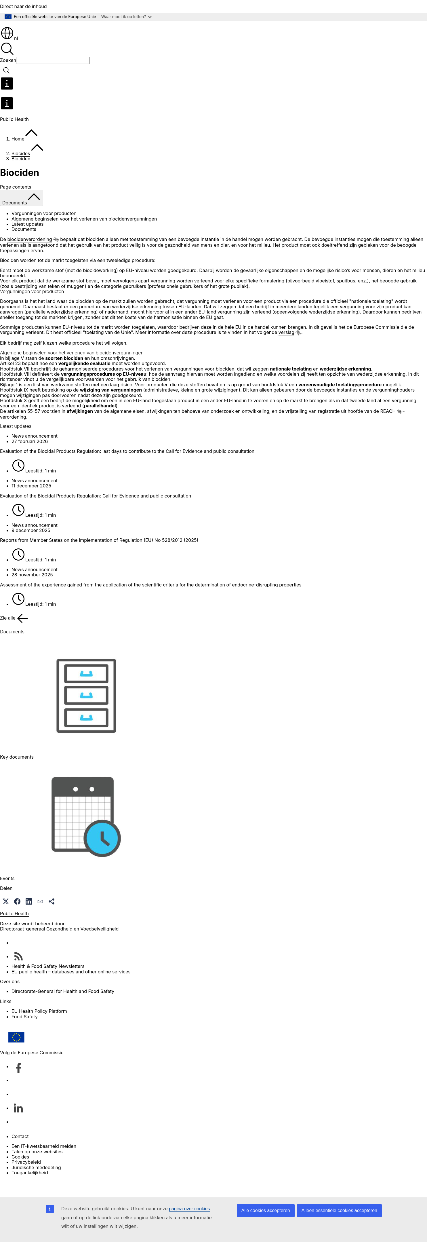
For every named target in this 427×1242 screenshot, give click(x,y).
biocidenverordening (29, 256)
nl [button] (9, 55)
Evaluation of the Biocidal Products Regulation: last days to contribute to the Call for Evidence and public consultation (127, 467)
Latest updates (28, 240)
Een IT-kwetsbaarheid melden (44, 1162)
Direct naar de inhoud (23, 6)
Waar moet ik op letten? (126, 16)
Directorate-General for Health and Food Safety (63, 1007)
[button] (5, 917)
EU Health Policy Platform (39, 1027)
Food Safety (25, 1033)
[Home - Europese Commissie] (42, 31)
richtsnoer (11, 395)
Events (7, 894)
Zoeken (8, 76)
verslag (286, 349)
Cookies (20, 1173)
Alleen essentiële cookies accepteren (339, 1210)
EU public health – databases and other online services (71, 988)
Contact (20, 1152)
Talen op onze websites (37, 1168)
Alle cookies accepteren (265, 1210)
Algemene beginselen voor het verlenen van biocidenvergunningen (84, 235)
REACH (388, 427)
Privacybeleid (26, 1178)
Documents (24, 245)
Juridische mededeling (36, 1183)
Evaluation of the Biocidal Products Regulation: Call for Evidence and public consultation (95, 512)
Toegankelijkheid (30, 1189)
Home (18, 155)
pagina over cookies (189, 1208)
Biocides (21, 170)
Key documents (17, 773)
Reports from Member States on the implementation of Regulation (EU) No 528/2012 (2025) (99, 556)
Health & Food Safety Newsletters (48, 982)
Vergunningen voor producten (44, 229)
